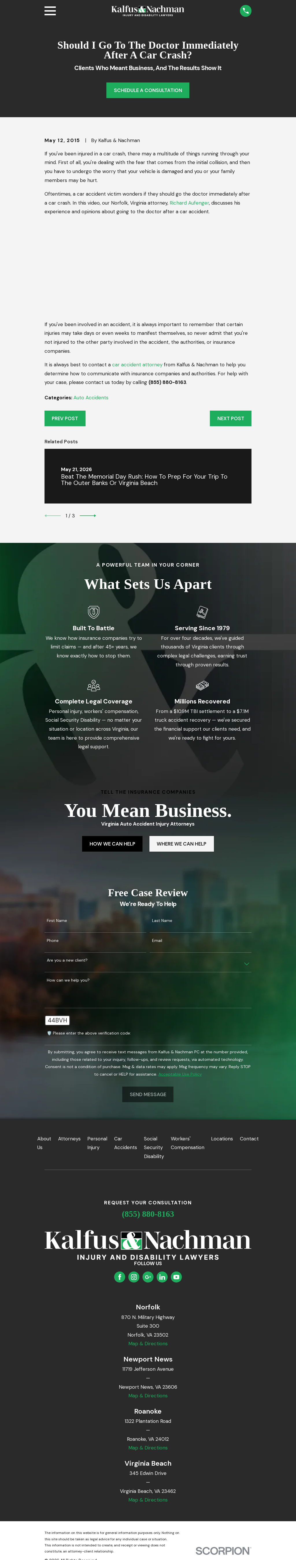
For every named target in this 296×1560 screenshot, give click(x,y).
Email (157, 940)
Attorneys (69, 1138)
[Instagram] (134, 1277)
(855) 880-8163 (148, 1214)
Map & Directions (148, 1343)
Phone (53, 940)
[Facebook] (120, 1277)
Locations (222, 1138)
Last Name (162, 920)
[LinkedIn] (162, 1277)
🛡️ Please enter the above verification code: (89, 1033)
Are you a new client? (67, 960)
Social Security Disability (154, 1147)
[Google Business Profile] (148, 1277)
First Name (57, 920)
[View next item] (88, 516)
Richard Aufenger (189, 203)
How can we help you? (68, 980)
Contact (249, 1138)
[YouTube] (176, 1277)
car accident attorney (137, 364)
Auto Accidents (90, 397)
